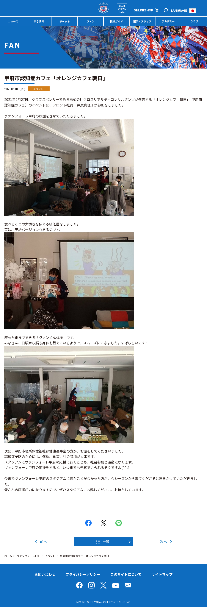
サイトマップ (162, 574)
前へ (43, 541)
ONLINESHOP (143, 10)
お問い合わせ (44, 574)
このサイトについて (125, 574)
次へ (163, 541)
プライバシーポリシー (83, 574)
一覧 (105, 541)
